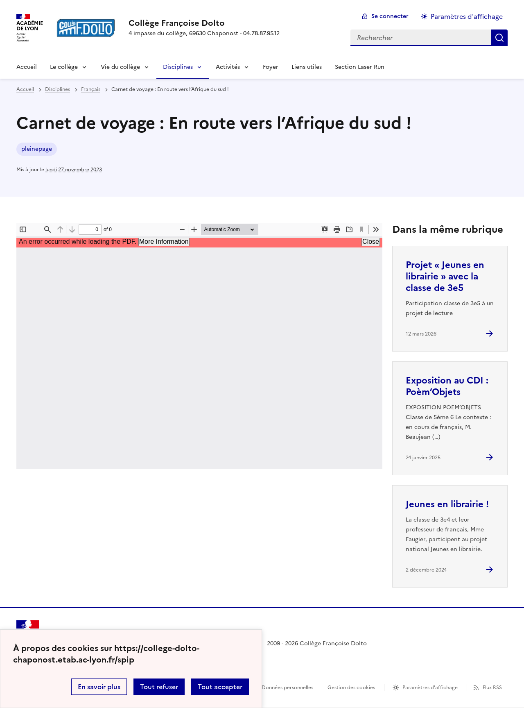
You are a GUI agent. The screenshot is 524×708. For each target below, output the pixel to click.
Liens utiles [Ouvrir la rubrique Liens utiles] (306, 67)
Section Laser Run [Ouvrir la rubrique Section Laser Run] (359, 67)
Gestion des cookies (351, 687)
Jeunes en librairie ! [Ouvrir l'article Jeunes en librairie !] (447, 504)
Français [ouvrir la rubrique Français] (90, 89)
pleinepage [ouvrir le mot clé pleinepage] (36, 149)
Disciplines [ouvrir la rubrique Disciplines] (57, 89)
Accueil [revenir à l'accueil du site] (26, 67)
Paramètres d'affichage (430, 687)
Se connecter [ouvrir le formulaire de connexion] (390, 16)
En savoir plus (99, 687)
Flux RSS (492, 687)
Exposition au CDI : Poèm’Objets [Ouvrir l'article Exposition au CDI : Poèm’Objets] (447, 386)
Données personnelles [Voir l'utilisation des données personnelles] (287, 687)
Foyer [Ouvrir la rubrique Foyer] (270, 67)
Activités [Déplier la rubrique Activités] (228, 67)
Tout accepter (220, 687)
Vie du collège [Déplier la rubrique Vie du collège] (120, 67)
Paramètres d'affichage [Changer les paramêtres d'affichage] (467, 16)
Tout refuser (159, 687)
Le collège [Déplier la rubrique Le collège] (64, 67)
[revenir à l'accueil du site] (204, 23)
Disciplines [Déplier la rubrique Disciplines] (178, 67)
